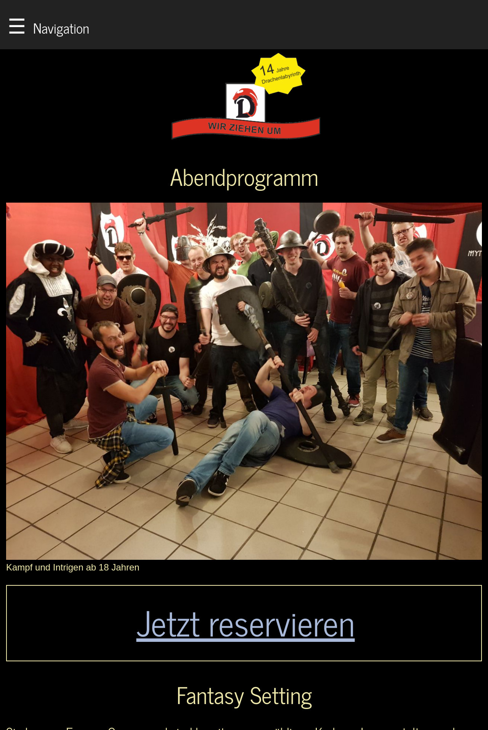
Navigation (48, 25)
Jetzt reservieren (245, 621)
